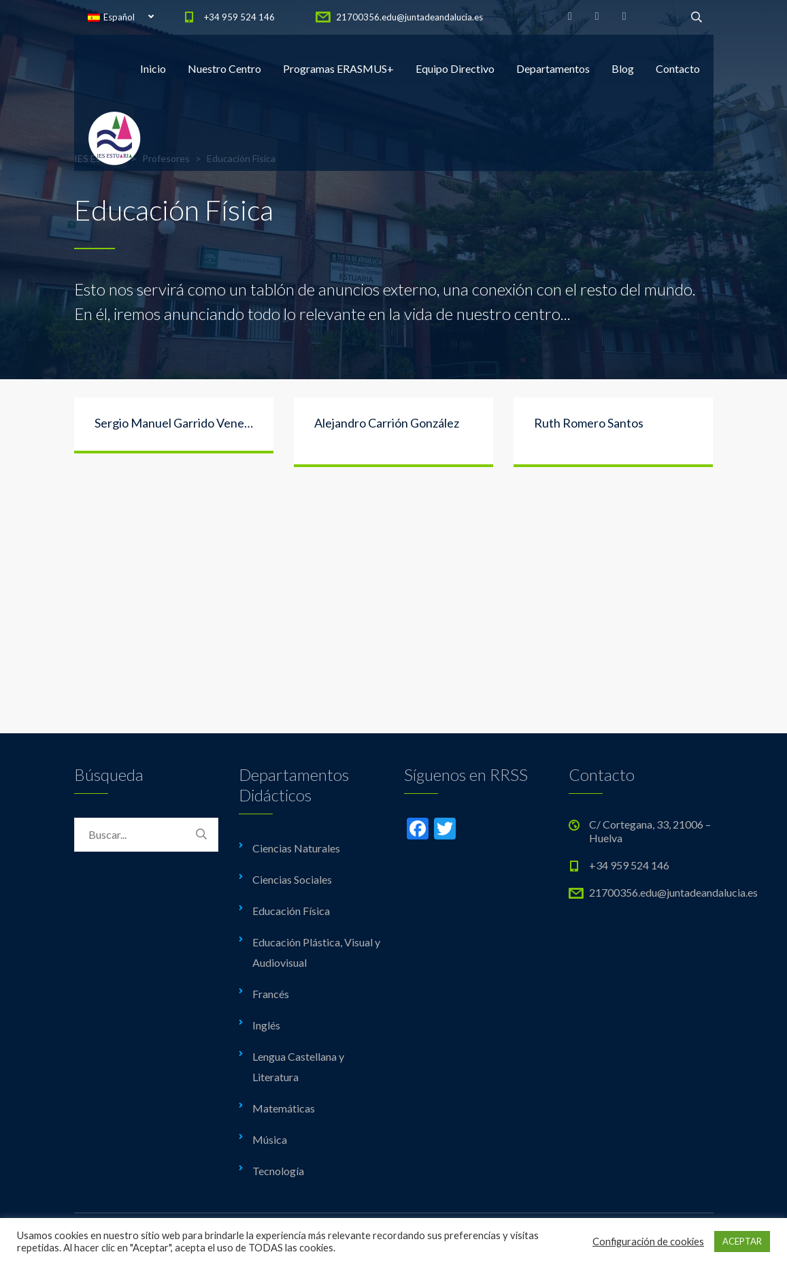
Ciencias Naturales (296, 848)
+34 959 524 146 (239, 17)
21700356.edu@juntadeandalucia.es (409, 17)
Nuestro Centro (224, 68)
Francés (270, 993)
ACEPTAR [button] (742, 1241)
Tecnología (278, 1170)
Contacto (678, 68)
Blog (623, 68)
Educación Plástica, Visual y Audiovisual (316, 952)
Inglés (266, 1025)
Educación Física (291, 910)
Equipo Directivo (455, 68)
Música (269, 1139)
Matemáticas (283, 1108)
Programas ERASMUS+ (338, 68)
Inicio (153, 68)
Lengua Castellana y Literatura (298, 1066)
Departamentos (553, 68)
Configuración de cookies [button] (648, 1241)
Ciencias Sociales (292, 879)
